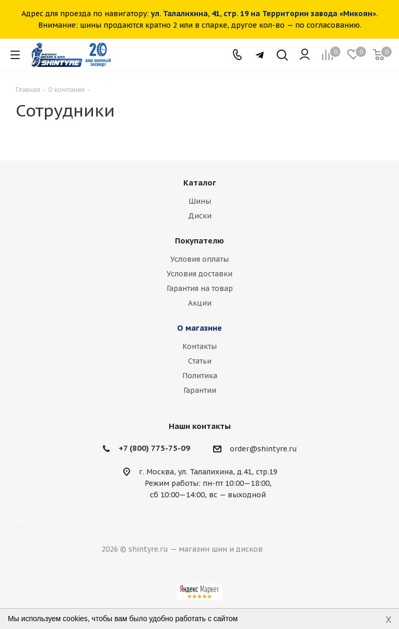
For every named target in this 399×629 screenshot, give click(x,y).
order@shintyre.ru (263, 448)
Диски (200, 215)
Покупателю (199, 241)
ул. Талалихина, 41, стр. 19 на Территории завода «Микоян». (264, 13)
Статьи (200, 361)
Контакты (199, 346)
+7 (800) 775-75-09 (154, 448)
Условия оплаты (199, 259)
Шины (200, 201)
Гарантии (199, 390)
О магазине (199, 328)
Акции (200, 303)
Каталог (199, 183)
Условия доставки (199, 273)
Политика (199, 375)
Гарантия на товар (200, 288)
